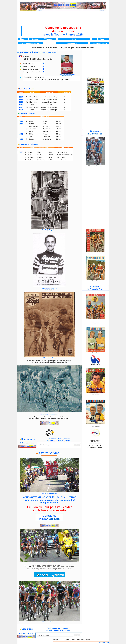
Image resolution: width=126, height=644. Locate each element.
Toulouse (32, 129)
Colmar (45, 121)
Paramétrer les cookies (83, 639)
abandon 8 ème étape (49, 102)
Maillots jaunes (51, 48)
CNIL (100, 445)
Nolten (63, 160)
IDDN (101, 447)
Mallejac (64, 152)
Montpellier (46, 129)
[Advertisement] (63, 17)
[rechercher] (55, 445)
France (32, 110)
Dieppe (30, 152)
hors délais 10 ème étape (49, 97)
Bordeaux (46, 126)
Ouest (32, 104)
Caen (44, 123)
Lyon (31, 131)
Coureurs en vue (38, 48)
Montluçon (46, 131)
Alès (31, 136)
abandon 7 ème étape (49, 99)
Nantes (31, 139)
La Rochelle (33, 126)
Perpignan (46, 136)
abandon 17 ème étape (49, 107)
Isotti (63, 157)
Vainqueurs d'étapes (67, 48)
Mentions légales (70, 639)
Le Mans (40, 155)
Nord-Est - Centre (32, 97)
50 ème (49, 104)
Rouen (31, 123)
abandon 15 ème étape (49, 110)
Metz (31, 121)
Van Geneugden (66, 155)
